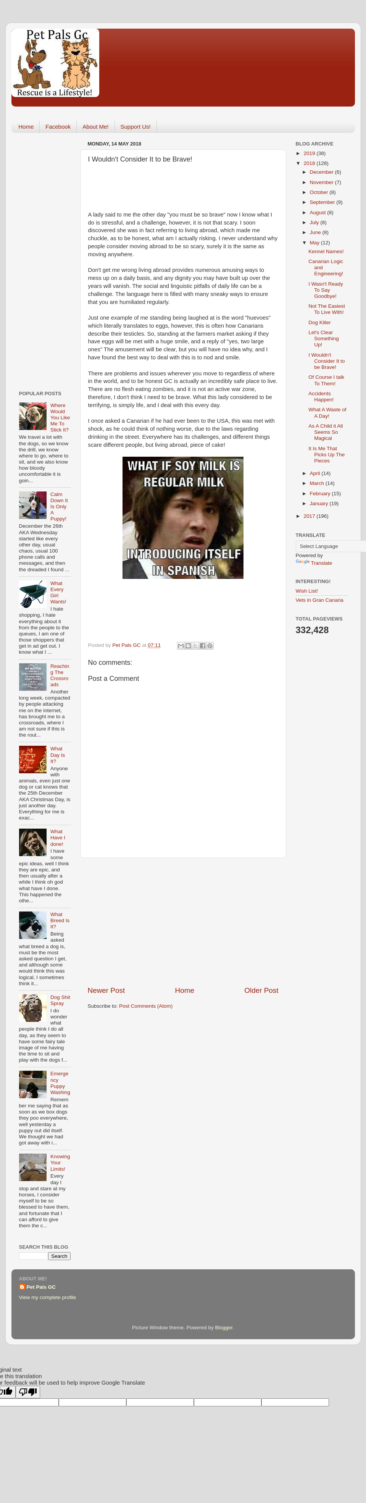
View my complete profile (47, 1297)
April (316, 473)
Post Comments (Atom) (146, 1006)
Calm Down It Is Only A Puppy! (59, 506)
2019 (309, 153)
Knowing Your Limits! (60, 1163)
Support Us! (136, 126)
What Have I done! (57, 838)
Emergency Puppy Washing (60, 1083)
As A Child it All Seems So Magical (325, 432)
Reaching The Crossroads (59, 675)
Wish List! (307, 591)
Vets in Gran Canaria (319, 600)
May (315, 243)
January (320, 503)
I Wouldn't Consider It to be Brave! (326, 361)
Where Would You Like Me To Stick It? (60, 417)
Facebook (58, 126)
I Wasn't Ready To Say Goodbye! (325, 290)
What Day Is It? (57, 755)
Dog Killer (319, 322)
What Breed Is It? (59, 920)
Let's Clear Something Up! (323, 338)
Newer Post (106, 990)
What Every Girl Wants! (58, 592)
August (318, 212)
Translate (314, 563)
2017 (309, 516)
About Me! (95, 126)
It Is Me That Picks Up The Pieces (326, 455)
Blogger (224, 1327)
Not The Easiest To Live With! (326, 309)
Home (26, 126)
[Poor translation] (28, 1392)
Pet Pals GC (41, 1287)
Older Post (261, 990)
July (315, 222)
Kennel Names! (325, 251)
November (322, 182)
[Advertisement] (183, 921)
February (321, 493)
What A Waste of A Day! (327, 413)
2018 (309, 163)
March (318, 483)
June (316, 232)
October (320, 192)
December (322, 172)
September (323, 202)
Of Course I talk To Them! (326, 380)
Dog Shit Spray (60, 1000)
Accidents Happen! (321, 396)
